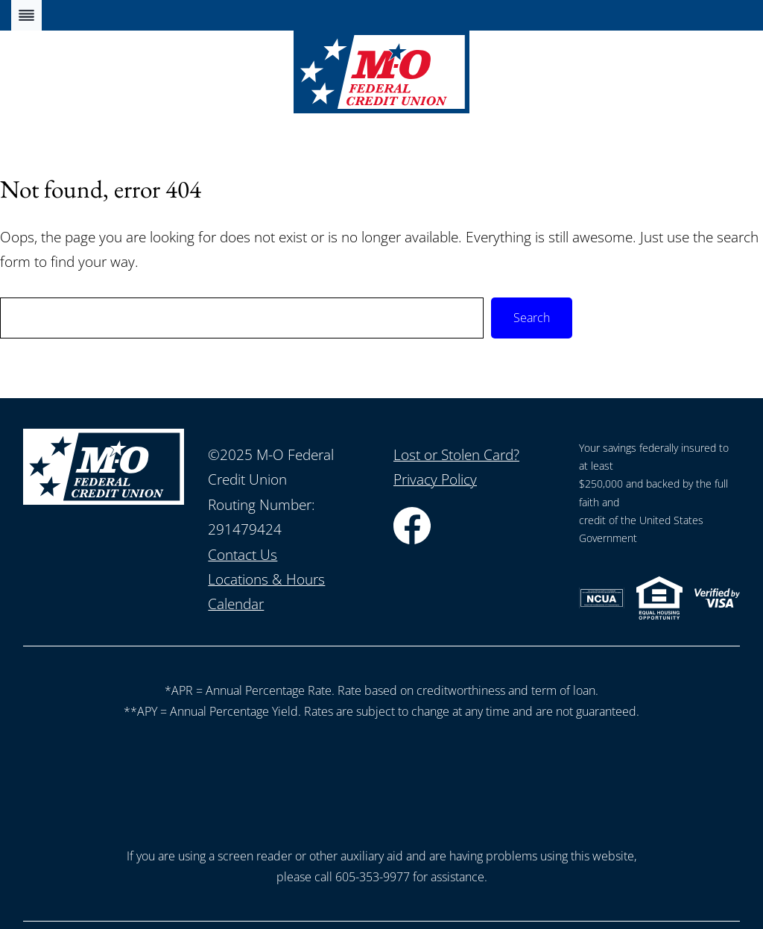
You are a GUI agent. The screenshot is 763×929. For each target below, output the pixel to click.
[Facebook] (412, 539)
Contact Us (242, 554)
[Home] (381, 108)
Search (531, 317)
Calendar (236, 604)
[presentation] (381, 780)
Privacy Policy (435, 479)
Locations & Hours (266, 579)
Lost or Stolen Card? (456, 454)
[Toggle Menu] (26, 15)
